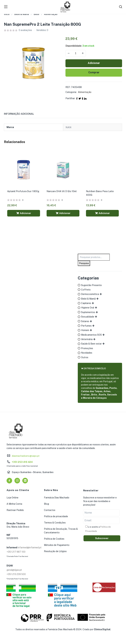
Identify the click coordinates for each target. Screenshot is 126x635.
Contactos (49, 510)
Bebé (36, 14)
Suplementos (88, 312)
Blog (46, 504)
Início (7, 14)
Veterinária (87, 339)
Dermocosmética (90, 294)
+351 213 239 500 (16, 574)
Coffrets (86, 289)
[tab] (23, 115)
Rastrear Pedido (15, 510)
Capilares (86, 303)
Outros (84, 357)
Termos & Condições (55, 522)
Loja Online (12, 497)
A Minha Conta (14, 504)
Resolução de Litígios (55, 551)
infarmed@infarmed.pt (30, 547)
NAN (68, 127)
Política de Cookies (54, 538)
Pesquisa (84, 263)
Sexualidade (87, 316)
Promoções (87, 348)
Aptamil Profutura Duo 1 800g (23, 191)
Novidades (86, 352)
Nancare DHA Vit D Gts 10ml (62, 191)
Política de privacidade (56, 516)
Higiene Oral (87, 307)
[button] (23, 213)
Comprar (93, 72)
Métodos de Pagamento (56, 545)
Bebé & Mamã (21, 14)
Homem (85, 330)
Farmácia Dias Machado (56, 497)
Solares (85, 321)
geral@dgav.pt (14, 570)
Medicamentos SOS (91, 334)
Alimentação (50, 14)
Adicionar (94, 63)
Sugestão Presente (91, 285)
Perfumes (86, 325)
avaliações (25, 30)
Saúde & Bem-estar (91, 343)
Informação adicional (19, 113)
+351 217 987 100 (16, 551)
